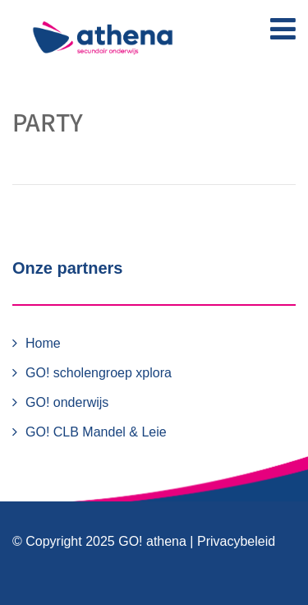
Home (43, 343)
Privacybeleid (236, 541)
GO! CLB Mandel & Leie (96, 432)
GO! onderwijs (66, 402)
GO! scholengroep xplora (98, 373)
